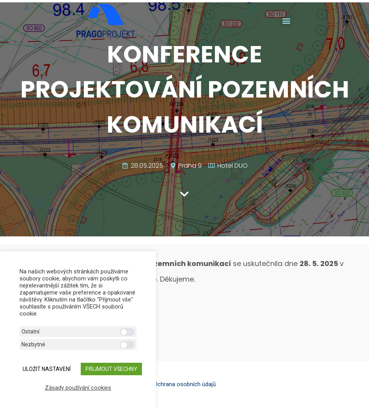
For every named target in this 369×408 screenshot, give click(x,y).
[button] (286, 20)
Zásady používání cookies (78, 387)
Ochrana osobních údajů (185, 384)
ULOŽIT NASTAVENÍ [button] (47, 369)
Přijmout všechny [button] (111, 369)
